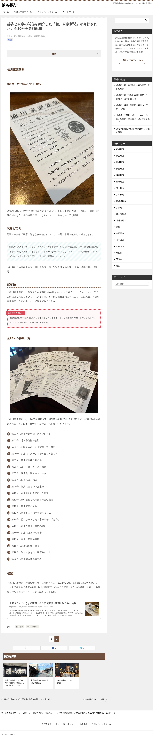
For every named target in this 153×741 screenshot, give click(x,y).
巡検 (118, 227)
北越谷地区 (121, 220)
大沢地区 (120, 207)
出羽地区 (120, 182)
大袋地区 (120, 169)
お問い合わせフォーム (47, 12)
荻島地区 (120, 175)
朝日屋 (119, 253)
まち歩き (120, 240)
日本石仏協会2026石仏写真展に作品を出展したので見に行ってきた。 (14, 682)
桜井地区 (120, 149)
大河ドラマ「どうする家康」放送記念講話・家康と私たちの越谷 (42, 603)
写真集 (119, 259)
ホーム (6, 12)
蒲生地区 (120, 188)
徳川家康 (19, 627)
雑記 (10, 40)
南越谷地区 (121, 201)
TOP (11, 713)
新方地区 (120, 156)
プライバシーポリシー (65, 724)
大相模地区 (121, 194)
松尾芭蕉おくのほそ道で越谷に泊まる (40, 681)
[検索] (132, 20)
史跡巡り (120, 233)
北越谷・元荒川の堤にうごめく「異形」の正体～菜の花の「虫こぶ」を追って (133, 118)
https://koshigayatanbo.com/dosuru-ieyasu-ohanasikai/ (31, 607)
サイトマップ (69, 12)
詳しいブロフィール (133, 60)
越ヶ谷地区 (121, 214)
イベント (120, 246)
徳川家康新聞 (32, 627)
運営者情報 (47, 724)
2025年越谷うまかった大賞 (66, 681)
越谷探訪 (9, 5)
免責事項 (83, 724)
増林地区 (120, 162)
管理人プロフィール (23, 12)
